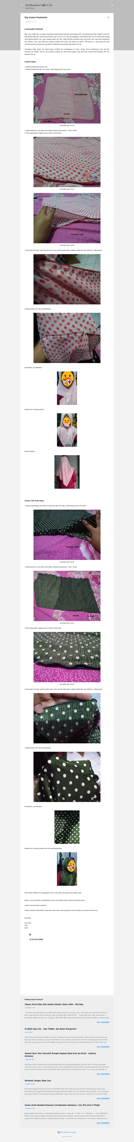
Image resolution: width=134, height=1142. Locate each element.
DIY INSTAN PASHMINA (36, 939)
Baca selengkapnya (103, 1022)
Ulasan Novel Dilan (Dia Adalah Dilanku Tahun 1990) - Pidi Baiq (54, 1004)
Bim (71, 1136)
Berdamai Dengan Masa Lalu (38, 1080)
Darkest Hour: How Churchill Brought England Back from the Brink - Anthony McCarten (60, 1055)
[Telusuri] (112, 6)
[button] (108, 17)
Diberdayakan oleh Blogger (67, 1132)
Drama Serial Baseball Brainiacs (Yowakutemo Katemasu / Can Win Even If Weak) (62, 1105)
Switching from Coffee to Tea (38, 4)
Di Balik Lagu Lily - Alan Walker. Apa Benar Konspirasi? (50, 1029)
